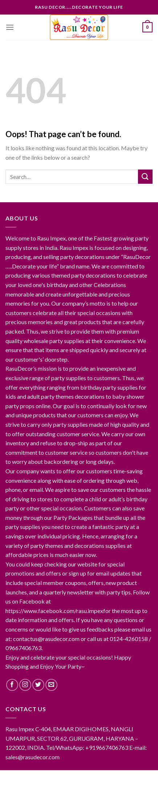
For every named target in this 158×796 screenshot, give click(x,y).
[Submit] (145, 177)
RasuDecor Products (73, 783)
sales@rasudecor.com (32, 756)
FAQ (109, 783)
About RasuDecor (50, 778)
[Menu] (9, 27)
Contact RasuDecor (103, 778)
